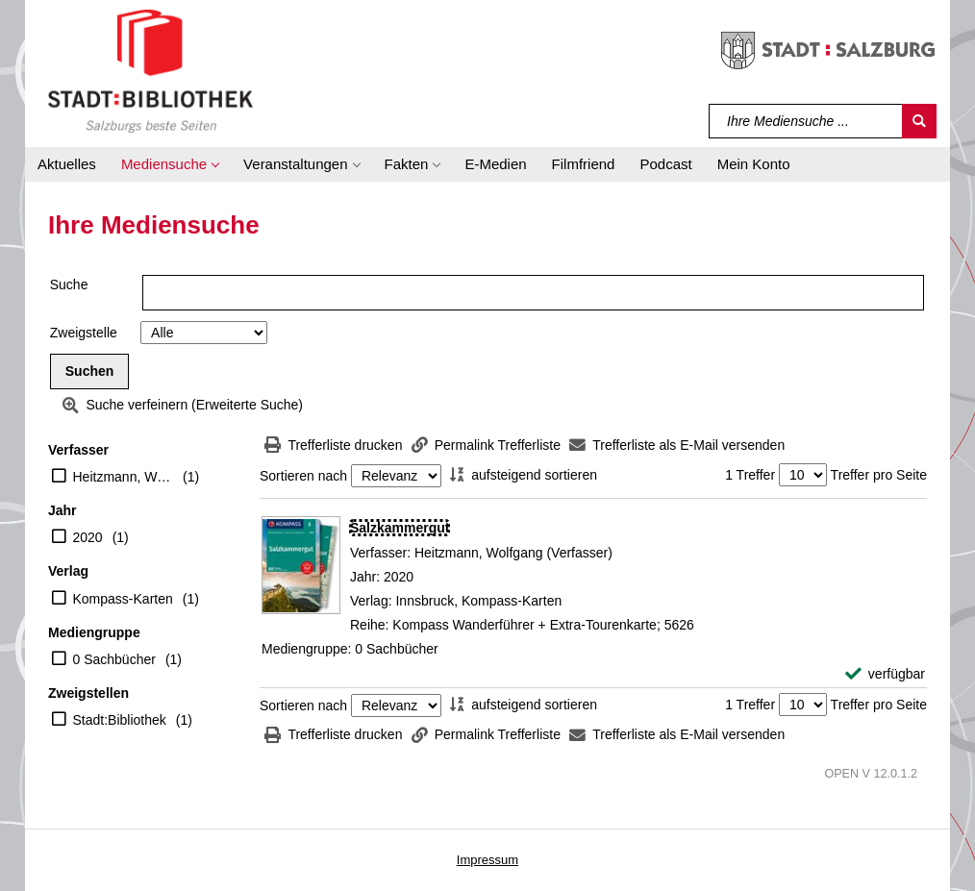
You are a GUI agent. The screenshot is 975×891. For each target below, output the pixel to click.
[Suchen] (919, 121)
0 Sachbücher (114, 659)
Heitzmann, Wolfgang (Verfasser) (123, 476)
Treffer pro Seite (879, 475)
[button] (170, 164)
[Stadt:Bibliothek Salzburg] (150, 70)
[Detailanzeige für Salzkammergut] (399, 527)
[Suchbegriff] (806, 121)
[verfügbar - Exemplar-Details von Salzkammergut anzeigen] (885, 674)
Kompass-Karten (123, 598)
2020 (88, 537)
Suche (69, 284)
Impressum (487, 860)
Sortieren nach (303, 475)
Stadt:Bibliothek (119, 720)
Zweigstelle (83, 332)
